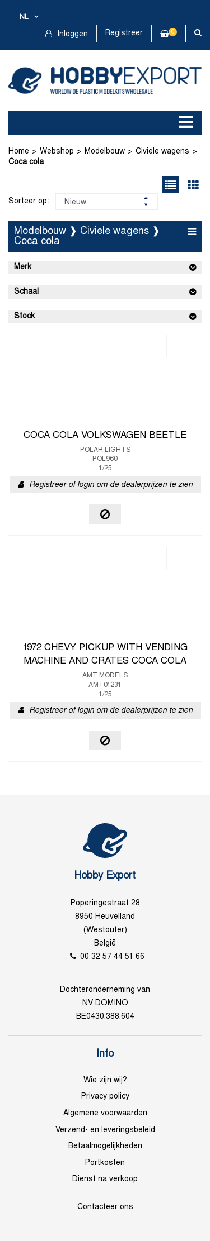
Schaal (26, 291)
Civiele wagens (162, 151)
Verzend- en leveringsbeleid (105, 1130)
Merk (22, 267)
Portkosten (105, 1163)
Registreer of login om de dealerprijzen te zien (111, 485)
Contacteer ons (105, 1207)
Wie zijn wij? (105, 1080)
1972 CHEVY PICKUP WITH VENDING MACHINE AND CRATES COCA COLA (105, 654)
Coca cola (26, 162)
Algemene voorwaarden (105, 1113)
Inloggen (71, 34)
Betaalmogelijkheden (105, 1146)
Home (18, 151)
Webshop (57, 151)
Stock (24, 316)
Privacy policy (105, 1096)
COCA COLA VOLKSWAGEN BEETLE (105, 435)
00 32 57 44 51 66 (112, 957)
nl (24, 17)
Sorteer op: (28, 201)
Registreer (124, 33)
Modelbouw (105, 151)
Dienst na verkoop (105, 1179)
